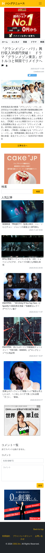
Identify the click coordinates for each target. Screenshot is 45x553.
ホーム (5, 42)
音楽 (25, 42)
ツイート (33, 75)
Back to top (38, 529)
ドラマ (33, 42)
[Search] (16, 191)
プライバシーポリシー (22, 536)
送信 (40, 485)
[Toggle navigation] (40, 3)
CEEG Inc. (17, 543)
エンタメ (15, 42)
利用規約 (6, 536)
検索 (38, 191)
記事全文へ (22, 145)
